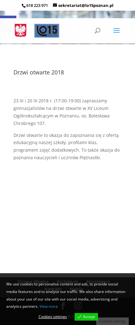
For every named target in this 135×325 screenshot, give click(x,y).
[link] (38, 30)
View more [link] (48, 306)
